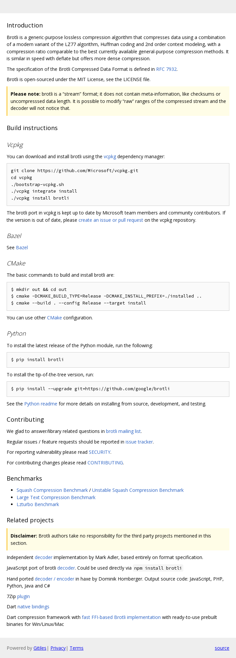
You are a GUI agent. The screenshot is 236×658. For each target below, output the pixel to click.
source (222, 648)
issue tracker (139, 442)
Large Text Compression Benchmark (56, 497)
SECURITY (99, 452)
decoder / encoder (54, 579)
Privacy (58, 648)
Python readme (40, 403)
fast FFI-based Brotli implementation (121, 617)
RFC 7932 (166, 69)
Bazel (22, 247)
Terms (77, 648)
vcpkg (110, 156)
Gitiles (39, 648)
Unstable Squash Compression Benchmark (138, 490)
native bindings (33, 606)
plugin (23, 596)
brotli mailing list (123, 431)
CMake (54, 317)
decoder (43, 557)
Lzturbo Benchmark (38, 504)
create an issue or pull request (111, 220)
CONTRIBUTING (105, 462)
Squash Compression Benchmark (52, 490)
